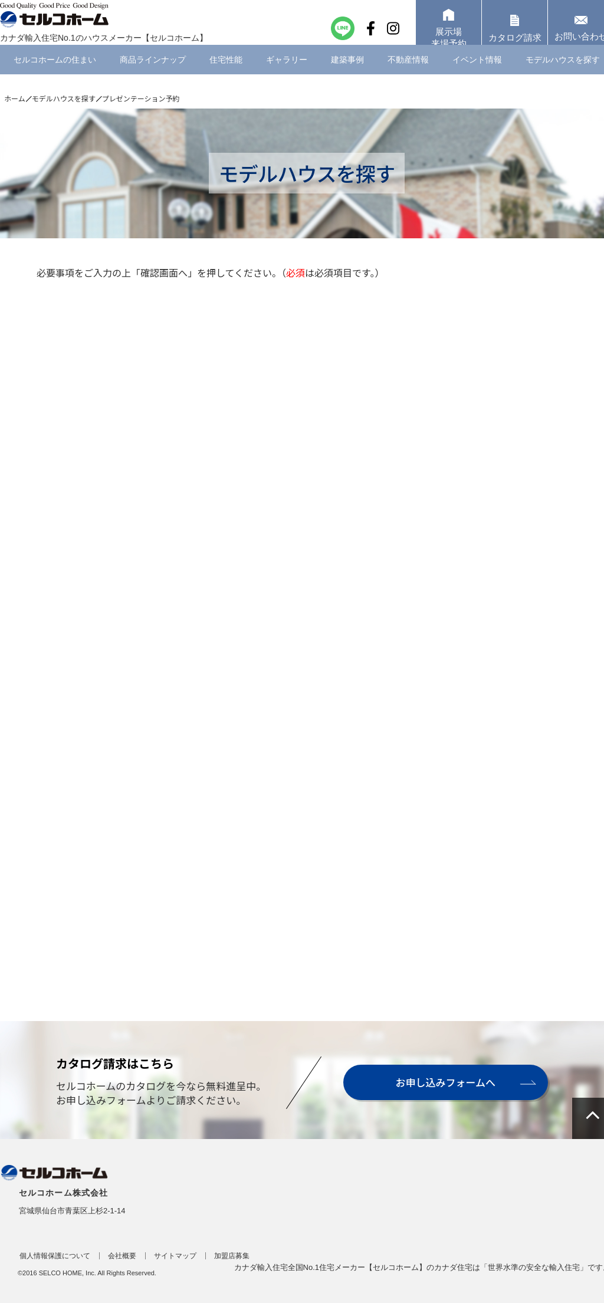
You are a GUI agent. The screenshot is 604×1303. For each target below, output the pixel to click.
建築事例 (347, 73)
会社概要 (122, 1256)
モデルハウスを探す (64, 98)
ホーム (14, 98)
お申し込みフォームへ (445, 1082)
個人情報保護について (54, 1256)
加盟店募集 (232, 1256)
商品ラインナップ (153, 73)
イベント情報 (477, 73)
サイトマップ (175, 1256)
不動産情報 (408, 73)
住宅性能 (225, 73)
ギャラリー (286, 73)
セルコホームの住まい (55, 73)
